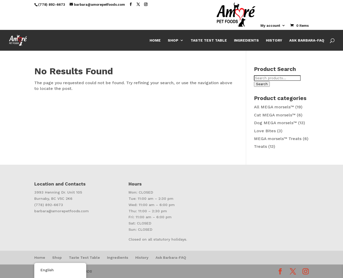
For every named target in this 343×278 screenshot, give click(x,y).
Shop (173, 40)
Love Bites (265, 130)
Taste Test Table (209, 40)
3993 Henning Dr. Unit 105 (58, 192)
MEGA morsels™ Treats (277, 138)
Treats (260, 146)
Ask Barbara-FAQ (306, 40)
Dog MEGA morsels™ (275, 122)
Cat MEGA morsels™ (274, 114)
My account (270, 26)
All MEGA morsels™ (274, 106)
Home (155, 40)
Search (262, 84)
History (274, 40)
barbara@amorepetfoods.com (61, 211)
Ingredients (246, 40)
